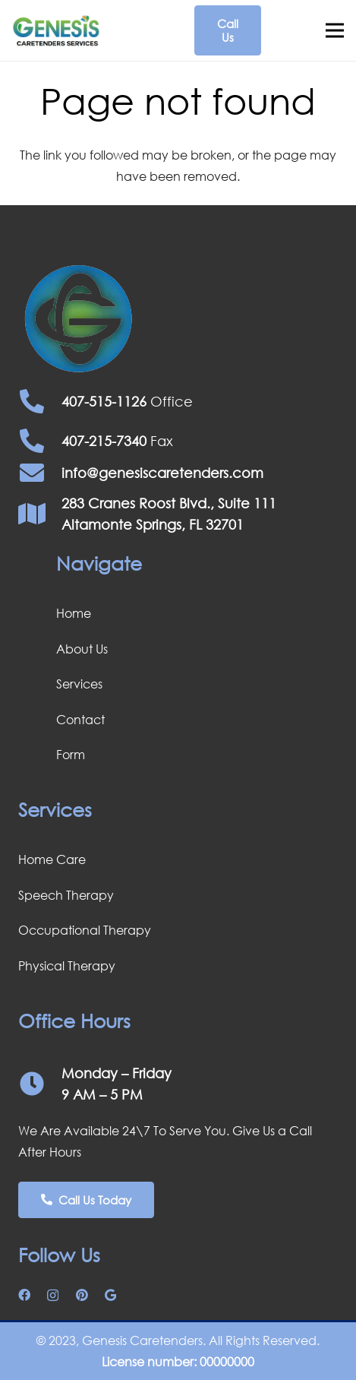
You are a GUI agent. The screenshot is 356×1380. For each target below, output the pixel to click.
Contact (80, 719)
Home (73, 613)
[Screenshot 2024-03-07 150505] (56, 31)
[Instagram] (52, 1295)
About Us (82, 649)
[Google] (110, 1295)
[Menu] (335, 30)
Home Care (52, 859)
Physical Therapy (66, 965)
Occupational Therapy (84, 930)
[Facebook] (24, 1295)
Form (70, 754)
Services (79, 684)
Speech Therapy (66, 895)
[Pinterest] (82, 1295)
